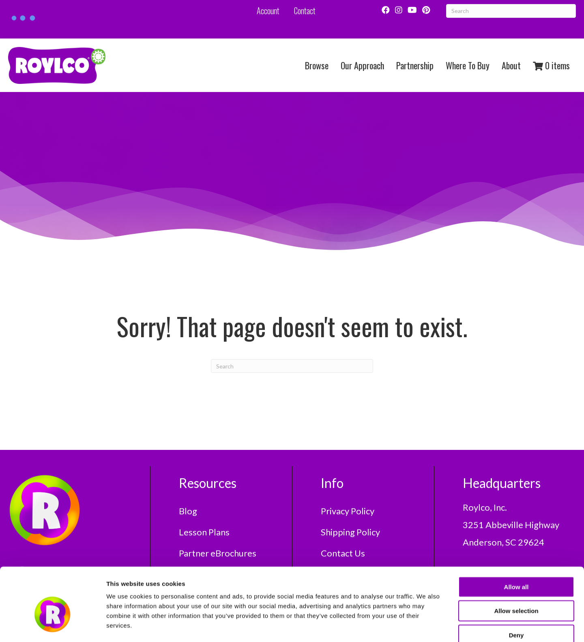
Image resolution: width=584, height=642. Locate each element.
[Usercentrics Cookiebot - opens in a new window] (52, 626)
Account (268, 10)
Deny (516, 589)
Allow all (516, 541)
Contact (305, 10)
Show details (425, 626)
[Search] (292, 366)
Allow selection (516, 566)
